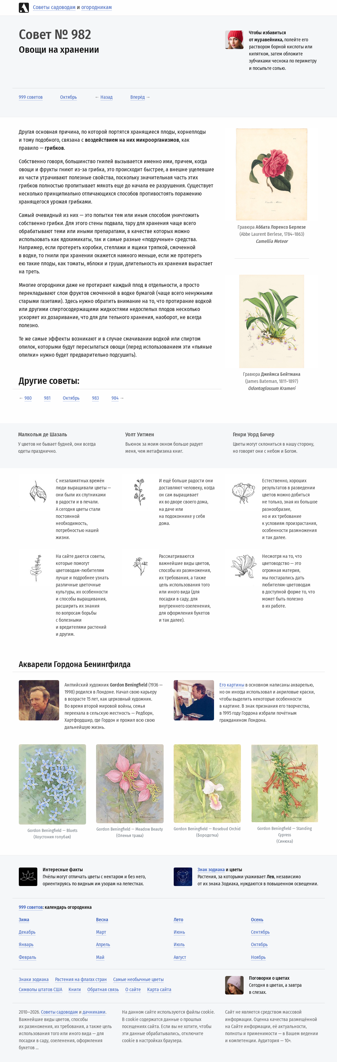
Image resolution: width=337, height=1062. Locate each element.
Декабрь (27, 932)
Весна (102, 920)
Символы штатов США (40, 989)
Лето (178, 920)
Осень (257, 920)
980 (28, 398)
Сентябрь (260, 932)
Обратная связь (103, 989)
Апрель (103, 944)
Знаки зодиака (34, 979)
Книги (75, 989)
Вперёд (137, 97)
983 (95, 398)
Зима (24, 920)
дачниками (94, 1012)
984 (115, 398)
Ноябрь (258, 957)
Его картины (231, 685)
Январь (26, 944)
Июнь (179, 932)
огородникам (96, 7)
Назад (106, 97)
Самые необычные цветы (138, 979)
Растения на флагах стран (81, 979)
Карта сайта (159, 989)
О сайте (133, 989)
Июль (179, 944)
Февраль (27, 957)
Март (101, 932)
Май (100, 957)
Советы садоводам (54, 7)
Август (180, 957)
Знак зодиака (211, 870)
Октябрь (68, 97)
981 (47, 398)
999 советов (31, 97)
